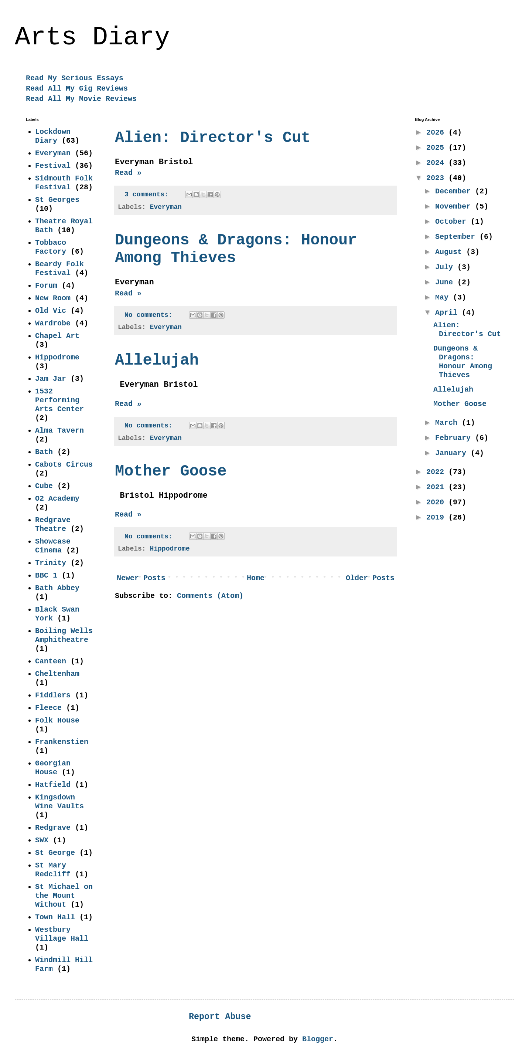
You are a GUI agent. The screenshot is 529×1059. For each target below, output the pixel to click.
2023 (437, 178)
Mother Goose (170, 471)
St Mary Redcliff (53, 870)
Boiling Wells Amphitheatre (64, 635)
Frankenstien (61, 742)
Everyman (165, 207)
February (455, 438)
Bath (44, 452)
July (446, 267)
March (448, 423)
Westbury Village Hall (61, 934)
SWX (41, 840)
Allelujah (157, 360)
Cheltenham (57, 674)
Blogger (317, 1039)
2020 (437, 502)
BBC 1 (46, 575)
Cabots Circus (64, 464)
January (453, 453)
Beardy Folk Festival (59, 268)
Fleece (48, 708)
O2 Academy (57, 498)
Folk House (57, 720)
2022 (437, 472)
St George (55, 853)
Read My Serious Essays (74, 78)
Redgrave (53, 827)
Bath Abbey (57, 588)
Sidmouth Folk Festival (64, 183)
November (455, 206)
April (448, 312)
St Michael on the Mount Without (64, 896)
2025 (437, 147)
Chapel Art (57, 336)
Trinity (50, 563)
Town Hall (55, 917)
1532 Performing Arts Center (59, 400)
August (450, 252)
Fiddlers (53, 695)
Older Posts (370, 578)
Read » (128, 173)
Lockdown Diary (53, 136)
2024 (437, 163)
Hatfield (53, 785)
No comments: (150, 315)
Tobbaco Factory (50, 247)
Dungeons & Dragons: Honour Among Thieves (462, 361)
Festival (53, 166)
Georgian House (53, 768)
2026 (437, 132)
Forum (46, 285)
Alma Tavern (59, 430)
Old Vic (50, 311)
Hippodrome (170, 548)
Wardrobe (53, 323)
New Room (53, 298)
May (444, 297)
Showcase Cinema (53, 546)
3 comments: (148, 194)
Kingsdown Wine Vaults (59, 802)
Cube (44, 486)
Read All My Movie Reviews (81, 99)
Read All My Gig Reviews (77, 88)
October (453, 221)
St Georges (57, 200)
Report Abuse (220, 1017)
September (457, 237)
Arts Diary (92, 37)
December (455, 191)
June (446, 282)
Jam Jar (50, 379)
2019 (437, 517)
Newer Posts (141, 578)
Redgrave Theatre (53, 524)
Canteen (50, 661)
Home (255, 578)
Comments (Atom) (210, 596)
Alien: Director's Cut (212, 138)
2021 (437, 487)
